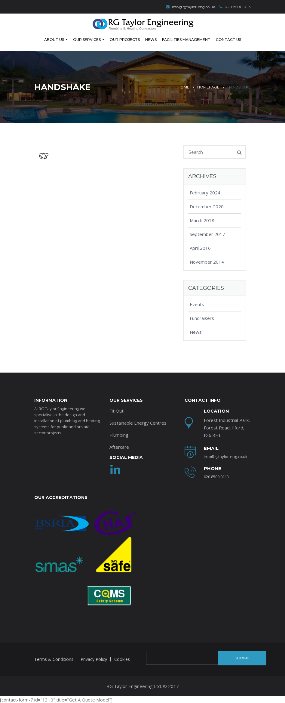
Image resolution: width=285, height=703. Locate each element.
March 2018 (202, 220)
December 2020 (207, 206)
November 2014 (207, 261)
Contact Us (228, 39)
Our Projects (125, 39)
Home (183, 86)
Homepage (208, 86)
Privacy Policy (94, 658)
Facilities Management (186, 39)
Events (197, 304)
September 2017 (207, 234)
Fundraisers (202, 317)
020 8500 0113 (235, 7)
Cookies (122, 658)
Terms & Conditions (53, 658)
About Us (54, 39)
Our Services (87, 39)
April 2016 (200, 247)
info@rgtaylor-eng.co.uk (190, 7)
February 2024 (205, 192)
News (151, 39)
